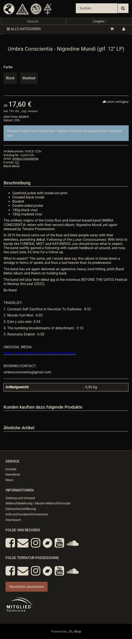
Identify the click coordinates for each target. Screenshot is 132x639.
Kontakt (11, 469)
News (9, 480)
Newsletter (13, 474)
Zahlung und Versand (20, 498)
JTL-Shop (74, 631)
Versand (32, 111)
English (99, 21)
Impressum (13, 520)
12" (17, 162)
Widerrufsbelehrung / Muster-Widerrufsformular (38, 503)
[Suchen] (96, 8)
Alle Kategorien (24, 29)
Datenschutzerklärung (21, 509)
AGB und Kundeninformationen (27, 514)
